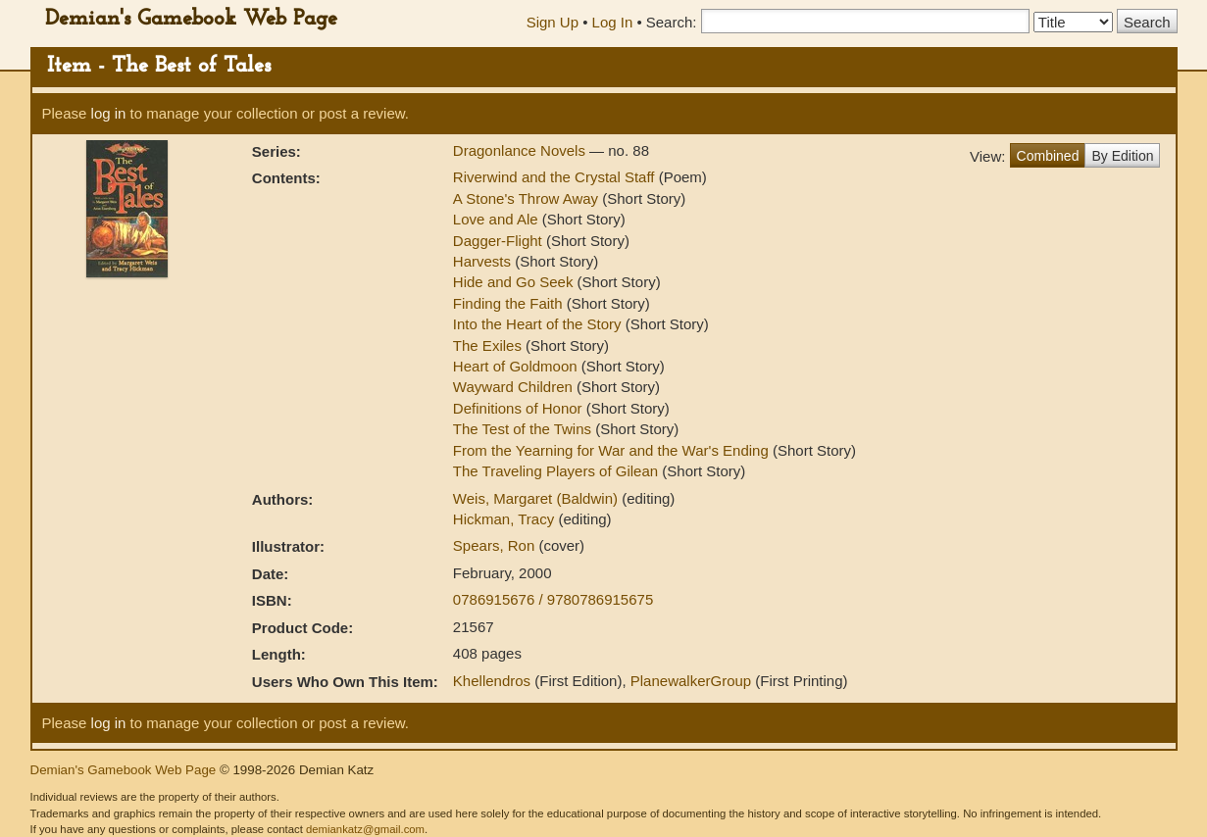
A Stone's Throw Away (525, 198)
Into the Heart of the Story (537, 324)
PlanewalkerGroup (690, 680)
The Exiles (487, 345)
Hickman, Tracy (506, 519)
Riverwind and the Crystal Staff (554, 177)
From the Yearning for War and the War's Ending (611, 450)
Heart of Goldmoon (515, 366)
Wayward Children (513, 386)
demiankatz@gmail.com (365, 829)
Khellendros (491, 680)
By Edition (1122, 156)
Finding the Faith (508, 303)
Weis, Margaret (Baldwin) (537, 498)
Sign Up (552, 22)
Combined (1048, 156)
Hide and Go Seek (513, 281)
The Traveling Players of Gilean (555, 471)
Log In (612, 22)
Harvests (482, 261)
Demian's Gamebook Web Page (191, 19)
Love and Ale (495, 219)
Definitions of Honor (517, 408)
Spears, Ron (496, 545)
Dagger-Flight (497, 240)
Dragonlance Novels (521, 150)
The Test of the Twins (522, 428)
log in (108, 113)
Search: (671, 22)
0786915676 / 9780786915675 (553, 599)
